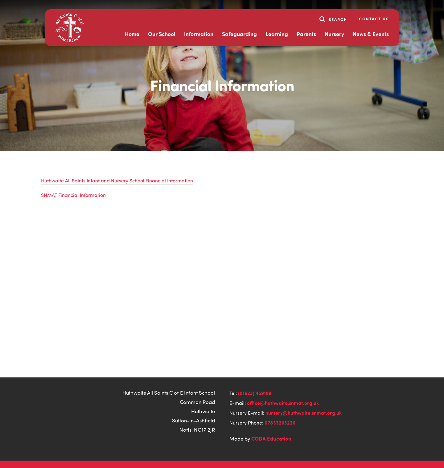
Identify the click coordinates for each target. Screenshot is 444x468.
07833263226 (280, 422)
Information (198, 34)
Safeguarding (239, 34)
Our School (161, 34)
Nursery (334, 34)
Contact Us (374, 18)
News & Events (371, 34)
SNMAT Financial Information (73, 195)
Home (132, 34)
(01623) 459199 (254, 393)
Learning (276, 34)
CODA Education (271, 438)
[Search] (334, 19)
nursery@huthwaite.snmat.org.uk (303, 412)
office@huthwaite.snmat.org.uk (283, 403)
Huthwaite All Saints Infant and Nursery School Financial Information (117, 180)
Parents (306, 34)
